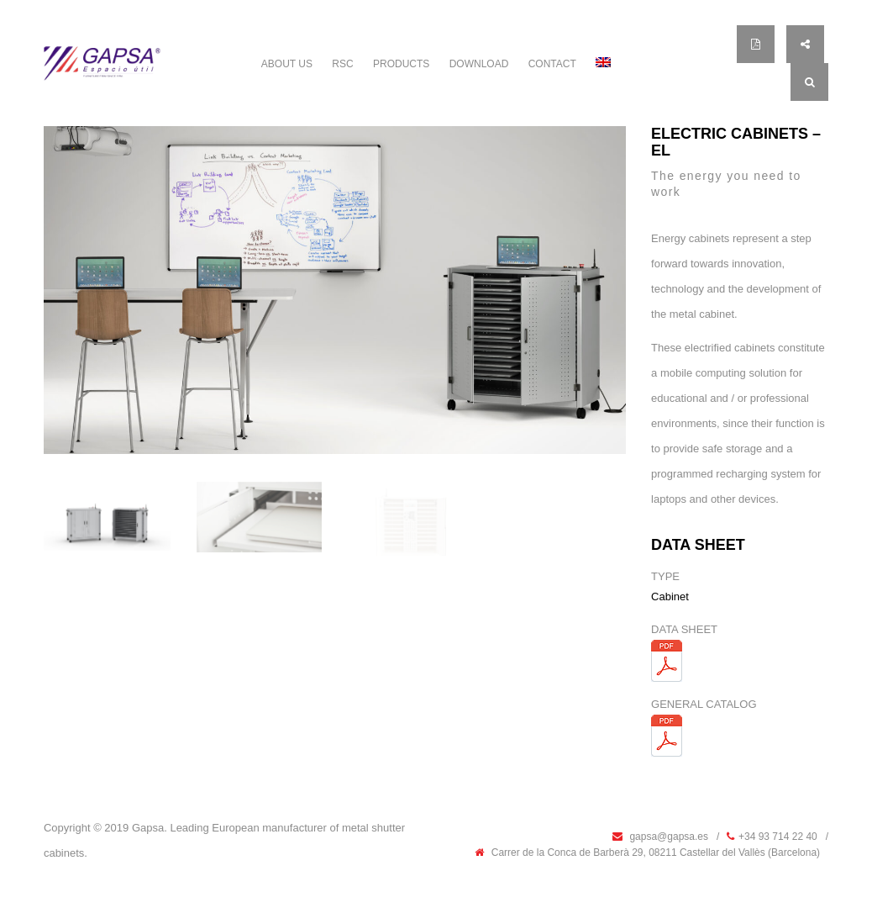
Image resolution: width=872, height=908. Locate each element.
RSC (342, 64)
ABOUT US (287, 64)
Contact (552, 64)
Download (479, 64)
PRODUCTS (401, 64)
